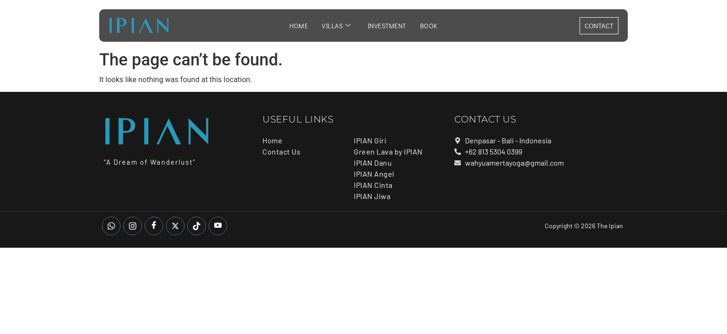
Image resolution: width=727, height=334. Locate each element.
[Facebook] (154, 226)
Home (298, 25)
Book (429, 25)
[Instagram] (132, 226)
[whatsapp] (111, 226)
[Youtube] (218, 226)
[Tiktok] (196, 226)
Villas (336, 25)
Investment (387, 25)
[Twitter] (175, 226)
